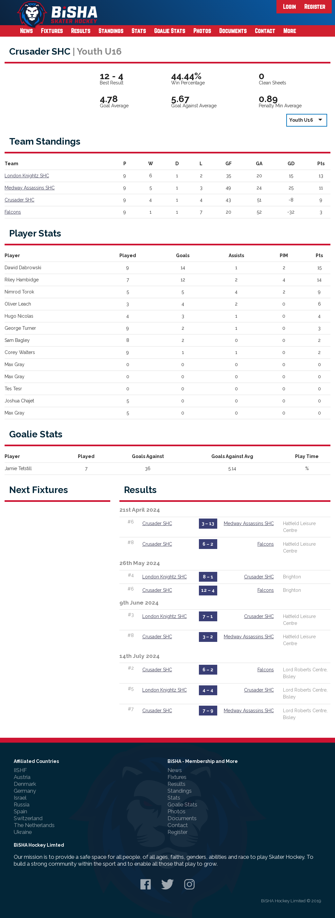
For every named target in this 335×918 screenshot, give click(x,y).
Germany (25, 790)
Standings (110, 30)
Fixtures (52, 30)
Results (80, 30)
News (26, 30)
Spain (20, 811)
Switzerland (28, 818)
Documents (233, 30)
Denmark (25, 784)
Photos (202, 30)
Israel (20, 797)
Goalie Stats (169, 30)
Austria (22, 777)
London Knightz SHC (27, 175)
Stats (139, 30)
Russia (21, 804)
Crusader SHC (19, 200)
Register (314, 6)
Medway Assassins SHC (30, 187)
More (289, 30)
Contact (265, 30)
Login (289, 6)
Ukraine (23, 832)
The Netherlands (34, 825)
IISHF (20, 770)
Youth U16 (306, 120)
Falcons (13, 212)
